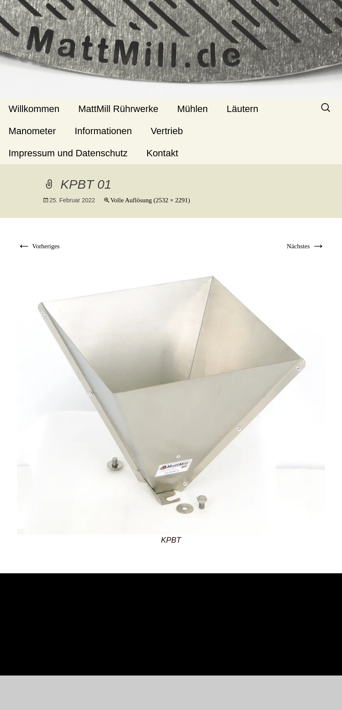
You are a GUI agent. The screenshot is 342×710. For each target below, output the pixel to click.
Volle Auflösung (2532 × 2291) (150, 200)
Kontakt (162, 153)
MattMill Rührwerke (118, 108)
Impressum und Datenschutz (68, 153)
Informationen (103, 131)
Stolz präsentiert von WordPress (171, 694)
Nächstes (306, 246)
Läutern (243, 108)
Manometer (32, 131)
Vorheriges (38, 246)
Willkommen (34, 108)
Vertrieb (167, 131)
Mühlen (192, 108)
